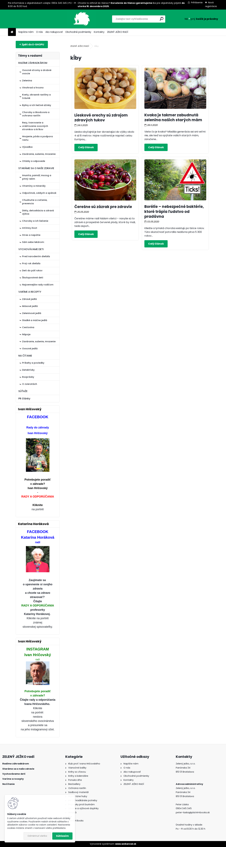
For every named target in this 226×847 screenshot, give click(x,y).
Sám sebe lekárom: (33, 242)
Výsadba (27, 147)
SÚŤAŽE (22, 391)
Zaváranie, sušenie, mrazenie (39, 154)
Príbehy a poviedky (33, 362)
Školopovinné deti (32, 277)
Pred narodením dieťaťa (36, 256)
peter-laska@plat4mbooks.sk (193, 812)
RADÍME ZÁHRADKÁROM (32, 63)
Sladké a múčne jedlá (34, 320)
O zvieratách (29, 384)
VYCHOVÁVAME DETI (31, 249)
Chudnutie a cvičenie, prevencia (34, 201)
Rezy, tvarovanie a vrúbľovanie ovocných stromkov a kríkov (35, 126)
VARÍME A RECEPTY (29, 292)
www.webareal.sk (125, 843)
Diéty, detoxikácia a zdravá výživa (38, 212)
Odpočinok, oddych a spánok (39, 193)
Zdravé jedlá (29, 299)
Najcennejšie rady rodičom (37, 284)
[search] (144, 19)
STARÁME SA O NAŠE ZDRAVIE (36, 168)
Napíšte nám (26, 32)
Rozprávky (28, 377)
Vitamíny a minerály (34, 185)
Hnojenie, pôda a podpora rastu (37, 138)
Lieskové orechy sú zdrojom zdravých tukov (101, 118)
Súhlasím (62, 836)
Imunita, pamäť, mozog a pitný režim (36, 177)
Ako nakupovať (54, 32)
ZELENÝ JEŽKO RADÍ (117, 32)
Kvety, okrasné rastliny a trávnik (36, 96)
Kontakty (99, 32)
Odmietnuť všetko (37, 835)
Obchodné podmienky (78, 32)
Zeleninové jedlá (31, 313)
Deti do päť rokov (32, 270)
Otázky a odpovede (33, 161)
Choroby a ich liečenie (35, 220)
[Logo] (29, 19)
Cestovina (28, 327)
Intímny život (29, 228)
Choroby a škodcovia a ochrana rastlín (35, 114)
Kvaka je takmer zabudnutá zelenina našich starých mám (173, 117)
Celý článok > (86, 147)
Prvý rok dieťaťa (31, 263)
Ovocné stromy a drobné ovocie (36, 72)
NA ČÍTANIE (25, 355)
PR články (24, 398)
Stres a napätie (31, 235)
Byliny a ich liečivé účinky (36, 105)
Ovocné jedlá (30, 348)
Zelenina (27, 80)
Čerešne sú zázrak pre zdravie (103, 206)
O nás (39, 32)
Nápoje (26, 334)
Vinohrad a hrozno (33, 87)
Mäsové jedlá (30, 306)
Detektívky (28, 369)
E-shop (32, 44)
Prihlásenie (197, 2)
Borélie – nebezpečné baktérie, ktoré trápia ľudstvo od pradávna (174, 211)
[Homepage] (12, 32)
